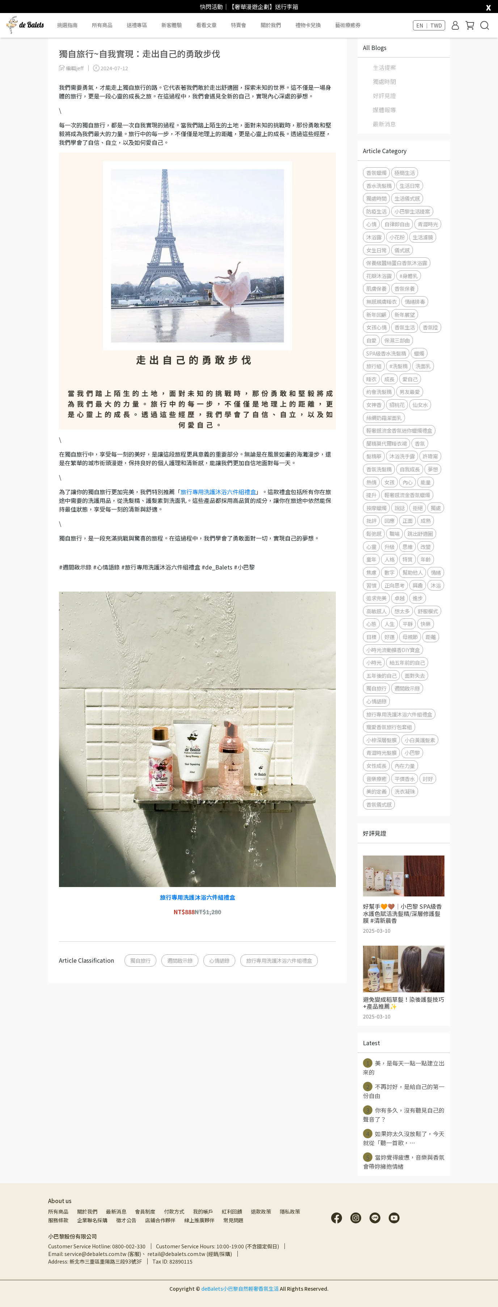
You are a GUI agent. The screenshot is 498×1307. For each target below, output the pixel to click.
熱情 (371, 482)
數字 (389, 572)
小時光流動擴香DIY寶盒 (393, 650)
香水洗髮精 (379, 185)
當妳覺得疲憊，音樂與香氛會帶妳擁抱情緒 (403, 1161)
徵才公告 (126, 1220)
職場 (394, 533)
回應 (389, 520)
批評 (371, 520)
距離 (431, 636)
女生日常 (376, 250)
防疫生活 (376, 211)
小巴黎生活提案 (412, 211)
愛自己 (410, 379)
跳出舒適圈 (420, 533)
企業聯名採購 (92, 1220)
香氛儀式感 (379, 804)
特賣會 (238, 25)
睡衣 (371, 379)
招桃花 (397, 404)
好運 (389, 636)
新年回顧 (376, 314)
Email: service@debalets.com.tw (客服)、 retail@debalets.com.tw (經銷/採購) (140, 1253)
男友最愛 (410, 391)
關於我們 (87, 1211)
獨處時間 (384, 81)
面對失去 (415, 675)
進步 (418, 598)
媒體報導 (384, 109)
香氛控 (430, 327)
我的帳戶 (203, 1211)
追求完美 (376, 598)
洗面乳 (423, 366)
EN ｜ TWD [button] (429, 25)
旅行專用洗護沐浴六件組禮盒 (218, 491)
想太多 (402, 611)
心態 (371, 623)
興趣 (418, 585)
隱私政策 (290, 1211)
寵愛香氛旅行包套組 (389, 727)
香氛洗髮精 (379, 469)
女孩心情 (376, 327)
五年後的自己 (381, 675)
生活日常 (410, 185)
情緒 (436, 572)
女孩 (389, 482)
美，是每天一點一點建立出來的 (403, 1067)
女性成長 (376, 765)
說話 (399, 508)
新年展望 (404, 314)
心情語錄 (219, 960)
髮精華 (373, 456)
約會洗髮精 (379, 391)
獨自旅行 (140, 960)
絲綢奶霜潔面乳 (384, 417)
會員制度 (145, 1211)
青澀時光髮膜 (381, 752)
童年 (371, 559)
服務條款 (58, 1220)
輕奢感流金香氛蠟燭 (407, 495)
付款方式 (174, 1211)
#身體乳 (409, 276)
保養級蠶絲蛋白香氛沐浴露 (396, 262)
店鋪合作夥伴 (160, 1220)
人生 (389, 623)
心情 (371, 224)
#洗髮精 (398, 366)
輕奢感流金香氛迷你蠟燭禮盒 (399, 430)
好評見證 (384, 95)
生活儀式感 (407, 198)
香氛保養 (404, 288)
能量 (426, 482)
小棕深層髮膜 (381, 740)
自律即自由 (397, 224)
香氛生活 (404, 327)
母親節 (410, 636)
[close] (488, 6)
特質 (407, 559)
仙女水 (420, 404)
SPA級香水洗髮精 (386, 353)
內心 (407, 482)
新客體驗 (171, 25)
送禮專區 (137, 25)
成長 (389, 379)
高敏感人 (376, 611)
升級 (389, 546)
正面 (407, 520)
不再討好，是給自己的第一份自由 (403, 1091)
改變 (426, 546)
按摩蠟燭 (376, 508)
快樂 (426, 623)
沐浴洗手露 (402, 456)
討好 (428, 778)
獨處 (436, 508)
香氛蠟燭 (376, 172)
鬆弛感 (373, 533)
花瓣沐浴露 (379, 276)
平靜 (407, 623)
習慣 (371, 585)
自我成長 (410, 469)
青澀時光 (428, 224)
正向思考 (394, 585)
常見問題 (233, 1220)
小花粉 (397, 237)
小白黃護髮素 (420, 740)
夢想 (433, 469)
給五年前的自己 (407, 662)
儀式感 (402, 250)
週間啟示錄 (180, 960)
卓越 (399, 598)
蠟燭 (419, 353)
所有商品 (58, 1211)
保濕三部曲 (397, 340)
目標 (371, 636)
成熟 (426, 520)
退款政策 (261, 1211)
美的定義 (376, 791)
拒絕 (418, 508)
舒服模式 (428, 611)
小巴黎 (412, 752)
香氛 (420, 443)
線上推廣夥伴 (199, 1220)
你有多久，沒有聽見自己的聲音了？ (403, 1114)
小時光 (373, 662)
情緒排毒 (415, 301)
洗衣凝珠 (404, 791)
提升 (371, 495)
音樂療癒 (376, 778)
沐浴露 (373, 237)
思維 (407, 546)
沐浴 (436, 585)
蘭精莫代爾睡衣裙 (386, 443)
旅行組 (373, 366)
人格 (389, 559)
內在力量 (404, 765)
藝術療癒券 (347, 25)
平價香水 (404, 778)
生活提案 (384, 67)
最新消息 (384, 123)
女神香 (373, 404)
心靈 (371, 546)
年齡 (426, 559)
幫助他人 (412, 572)
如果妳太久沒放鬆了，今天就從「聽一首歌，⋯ (403, 1138)
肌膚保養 (376, 288)
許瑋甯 (430, 456)
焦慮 (371, 572)
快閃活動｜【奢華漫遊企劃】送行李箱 (249, 6)
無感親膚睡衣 (381, 301)
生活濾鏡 (423, 237)
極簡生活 (404, 172)
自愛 (371, 340)
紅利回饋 (232, 1211)
